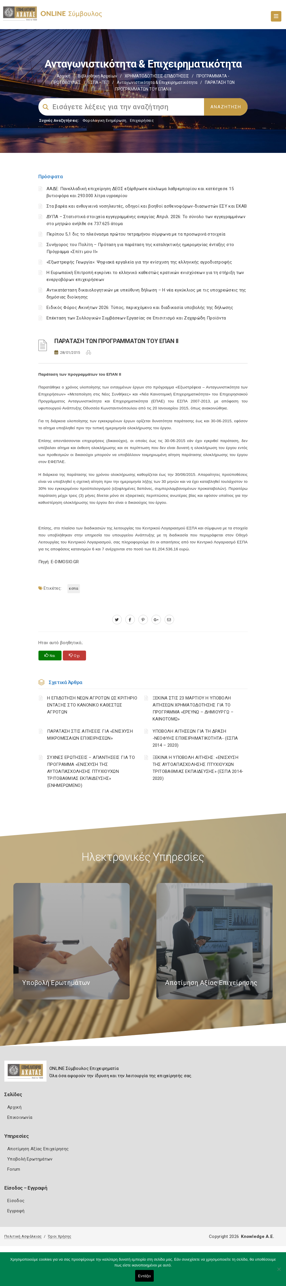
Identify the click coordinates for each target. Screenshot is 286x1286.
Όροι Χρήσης (59, 1236)
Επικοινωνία (19, 1117)
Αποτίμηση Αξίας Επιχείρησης (38, 1148)
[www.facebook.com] (130, 619)
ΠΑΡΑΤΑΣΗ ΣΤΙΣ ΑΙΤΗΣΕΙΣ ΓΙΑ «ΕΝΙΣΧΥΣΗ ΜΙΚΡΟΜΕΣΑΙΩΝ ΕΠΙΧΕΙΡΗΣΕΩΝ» (90, 735)
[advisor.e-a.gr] (169, 619)
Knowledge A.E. (257, 1236)
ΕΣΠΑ (73, 588)
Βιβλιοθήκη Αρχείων (97, 76)
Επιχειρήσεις (142, 120)
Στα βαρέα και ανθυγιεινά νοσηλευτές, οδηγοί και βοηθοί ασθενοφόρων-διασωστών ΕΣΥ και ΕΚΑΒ (147, 206)
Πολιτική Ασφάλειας (23, 1236)
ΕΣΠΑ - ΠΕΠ (98, 82)
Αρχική (63, 76)
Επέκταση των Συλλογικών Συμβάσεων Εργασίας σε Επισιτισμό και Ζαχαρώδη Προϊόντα (136, 318)
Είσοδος (15, 1200)
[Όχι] (279, 1272)
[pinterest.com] (143, 619)
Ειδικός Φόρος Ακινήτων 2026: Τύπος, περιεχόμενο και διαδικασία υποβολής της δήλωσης (140, 307)
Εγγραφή (15, 1210)
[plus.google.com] (156, 619)
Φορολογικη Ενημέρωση (104, 120)
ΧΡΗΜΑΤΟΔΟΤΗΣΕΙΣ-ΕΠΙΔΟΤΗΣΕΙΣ (157, 76)
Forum (13, 1169)
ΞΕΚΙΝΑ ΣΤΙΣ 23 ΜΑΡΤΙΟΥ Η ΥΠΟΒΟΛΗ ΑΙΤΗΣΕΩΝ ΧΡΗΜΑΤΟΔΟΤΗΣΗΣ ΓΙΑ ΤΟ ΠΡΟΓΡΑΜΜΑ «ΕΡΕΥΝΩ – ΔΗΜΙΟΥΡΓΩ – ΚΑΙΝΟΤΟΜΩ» (193, 708)
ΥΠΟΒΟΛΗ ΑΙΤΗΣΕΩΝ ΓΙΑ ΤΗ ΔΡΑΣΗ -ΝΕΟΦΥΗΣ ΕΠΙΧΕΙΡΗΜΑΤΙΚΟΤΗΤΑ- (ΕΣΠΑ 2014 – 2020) (195, 738)
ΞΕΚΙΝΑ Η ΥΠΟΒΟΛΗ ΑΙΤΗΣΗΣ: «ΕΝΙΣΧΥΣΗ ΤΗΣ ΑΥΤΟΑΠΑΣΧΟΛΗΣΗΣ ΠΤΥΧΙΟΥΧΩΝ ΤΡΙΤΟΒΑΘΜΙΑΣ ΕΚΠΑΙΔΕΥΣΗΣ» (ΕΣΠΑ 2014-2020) (198, 768)
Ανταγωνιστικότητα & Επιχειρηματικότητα (157, 82)
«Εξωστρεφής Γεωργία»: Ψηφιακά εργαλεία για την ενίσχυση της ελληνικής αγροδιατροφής (139, 262)
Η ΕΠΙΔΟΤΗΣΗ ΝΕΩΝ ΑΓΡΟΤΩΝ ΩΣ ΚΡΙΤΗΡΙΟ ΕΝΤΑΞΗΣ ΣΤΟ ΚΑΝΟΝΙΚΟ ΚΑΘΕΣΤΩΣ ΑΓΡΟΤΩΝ (92, 705)
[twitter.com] (117, 619)
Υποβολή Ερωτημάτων (29, 1159)
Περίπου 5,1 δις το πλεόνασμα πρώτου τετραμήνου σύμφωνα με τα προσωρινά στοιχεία (136, 234)
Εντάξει (144, 1276)
